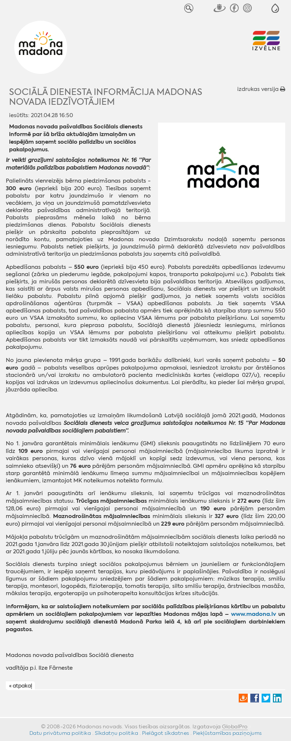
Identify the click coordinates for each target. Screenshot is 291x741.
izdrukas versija (261, 89)
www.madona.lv (253, 614)
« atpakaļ (20, 685)
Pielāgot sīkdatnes (165, 733)
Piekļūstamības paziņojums (227, 733)
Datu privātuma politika (60, 733)
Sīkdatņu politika (116, 733)
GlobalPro (235, 726)
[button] (275, 8)
